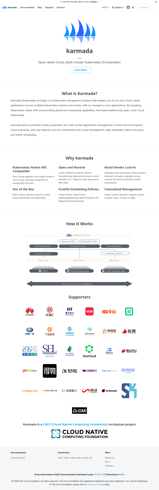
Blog (40, 7)
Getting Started (18, 458)
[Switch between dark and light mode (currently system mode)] (133, 7)
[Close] (156, 2)
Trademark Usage (95, 484)
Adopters (49, 7)
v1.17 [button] (104, 7)
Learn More (80, 70)
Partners (61, 7)
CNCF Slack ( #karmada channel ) (75, 458)
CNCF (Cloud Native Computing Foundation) (75, 424)
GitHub (93, 2)
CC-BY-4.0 (99, 474)
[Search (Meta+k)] (147, 7)
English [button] (117, 7)
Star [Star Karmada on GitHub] (79, 58)
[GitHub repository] (128, 7)
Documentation (27, 7)
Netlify (121, 474)
